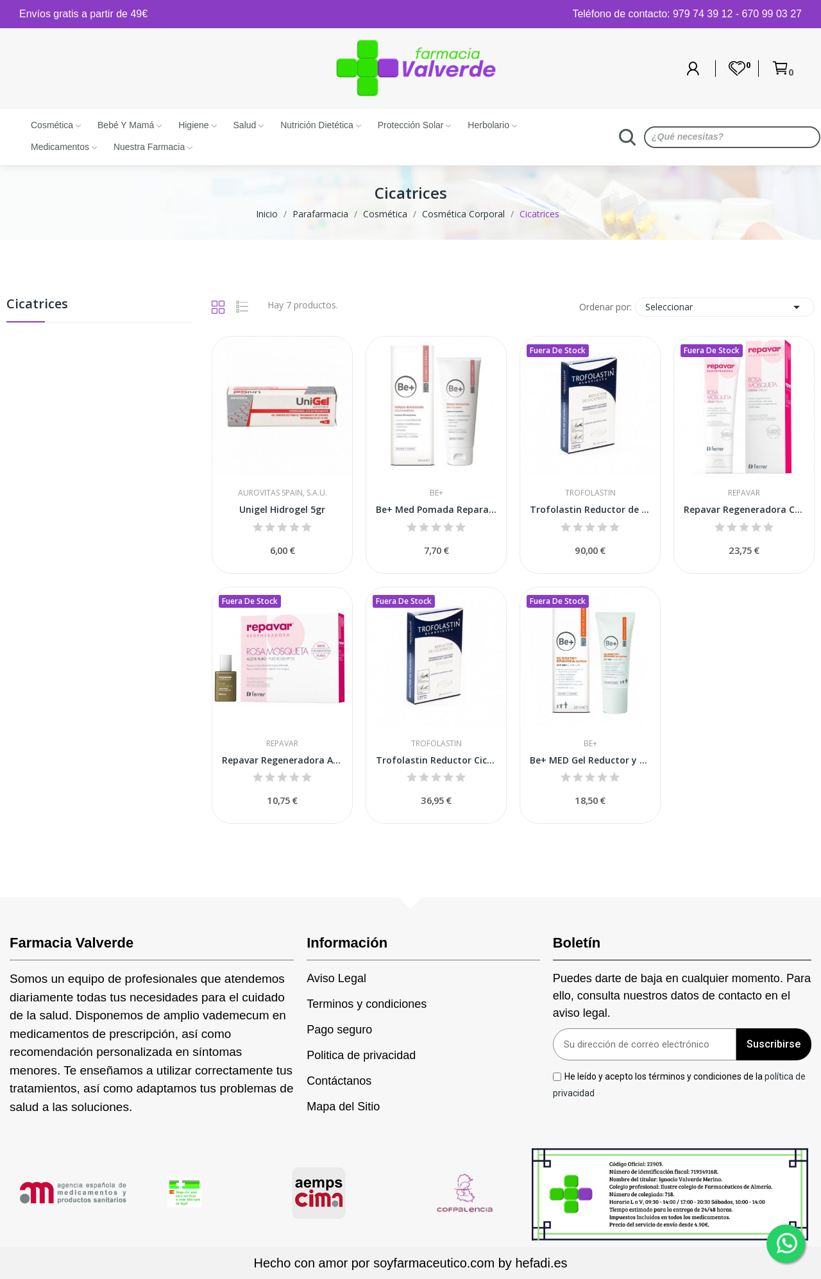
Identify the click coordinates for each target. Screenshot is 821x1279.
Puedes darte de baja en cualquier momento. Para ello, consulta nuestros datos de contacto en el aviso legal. (682, 995)
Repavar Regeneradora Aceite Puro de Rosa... (282, 760)
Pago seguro (339, 1029)
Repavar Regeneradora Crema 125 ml (744, 509)
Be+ (436, 493)
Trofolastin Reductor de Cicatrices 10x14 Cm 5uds (590, 509)
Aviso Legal (336, 978)
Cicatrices (37, 304)
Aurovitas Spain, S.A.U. (282, 493)
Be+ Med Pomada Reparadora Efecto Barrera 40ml (436, 509)
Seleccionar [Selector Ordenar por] (724, 307)
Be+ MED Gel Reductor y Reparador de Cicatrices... (590, 760)
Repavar (744, 493)
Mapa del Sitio (343, 1106)
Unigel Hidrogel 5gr (282, 509)
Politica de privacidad (361, 1055)
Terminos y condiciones (367, 1004)
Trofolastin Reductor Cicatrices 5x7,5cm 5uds (436, 760)
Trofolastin (590, 493)
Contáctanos (339, 1080)
